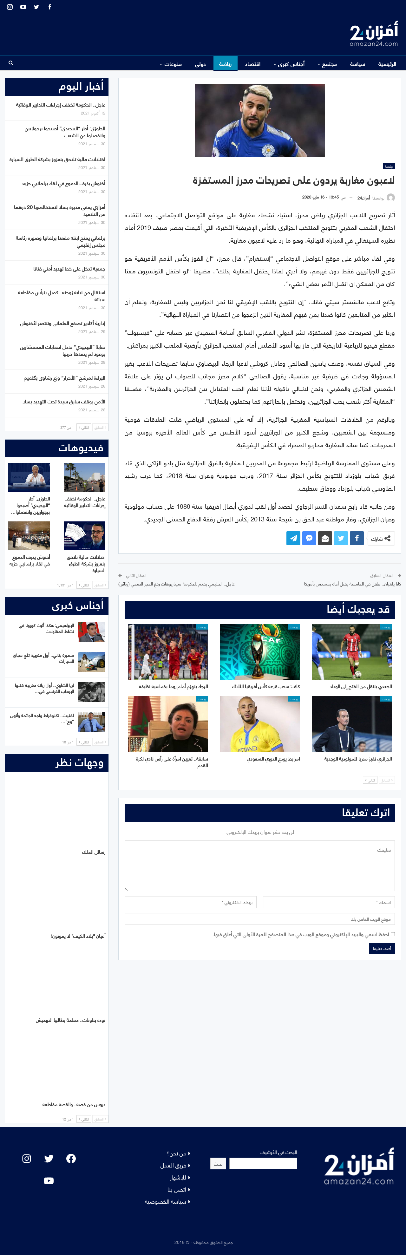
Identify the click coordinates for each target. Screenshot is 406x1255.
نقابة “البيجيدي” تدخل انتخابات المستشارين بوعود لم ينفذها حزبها (62, 350)
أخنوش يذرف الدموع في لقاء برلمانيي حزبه (64, 182)
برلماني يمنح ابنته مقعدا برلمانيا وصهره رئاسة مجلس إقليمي (60, 241)
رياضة (225, 63)
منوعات (173, 63)
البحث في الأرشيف (278, 1151)
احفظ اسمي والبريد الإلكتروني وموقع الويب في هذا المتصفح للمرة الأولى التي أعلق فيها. (301, 934)
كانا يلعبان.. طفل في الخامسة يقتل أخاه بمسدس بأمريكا (352, 583)
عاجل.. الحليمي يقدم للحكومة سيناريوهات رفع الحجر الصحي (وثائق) (176, 583)
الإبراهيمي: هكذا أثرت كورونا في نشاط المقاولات (46, 628)
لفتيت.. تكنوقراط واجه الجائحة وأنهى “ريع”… (42, 718)
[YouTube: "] (48, 1180)
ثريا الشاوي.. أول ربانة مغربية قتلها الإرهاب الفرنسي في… (44, 688)
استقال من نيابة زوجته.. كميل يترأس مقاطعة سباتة (61, 295)
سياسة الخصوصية (165, 1201)
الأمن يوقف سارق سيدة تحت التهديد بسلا (64, 401)
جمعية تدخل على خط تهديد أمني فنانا (69, 268)
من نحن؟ (176, 1152)
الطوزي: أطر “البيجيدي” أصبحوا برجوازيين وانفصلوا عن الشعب (65, 131)
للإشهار (178, 1177)
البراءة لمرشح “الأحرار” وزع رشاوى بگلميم (64, 377)
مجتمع (329, 63)
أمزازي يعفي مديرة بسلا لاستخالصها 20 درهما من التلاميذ (59, 210)
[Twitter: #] (48, 1158)
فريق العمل (173, 1165)
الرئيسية (387, 63)
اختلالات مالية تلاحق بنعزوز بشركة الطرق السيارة (57, 158)
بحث (218, 1163)
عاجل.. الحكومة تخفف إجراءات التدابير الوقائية (60, 104)
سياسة (357, 63)
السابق (387, 780)
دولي (200, 63)
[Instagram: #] (26, 1158)
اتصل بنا (176, 1189)
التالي (370, 780)
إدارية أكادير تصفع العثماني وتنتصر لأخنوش (62, 322)
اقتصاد (253, 63)
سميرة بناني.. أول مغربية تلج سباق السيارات (43, 658)
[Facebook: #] (71, 1158)
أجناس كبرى (291, 63)
